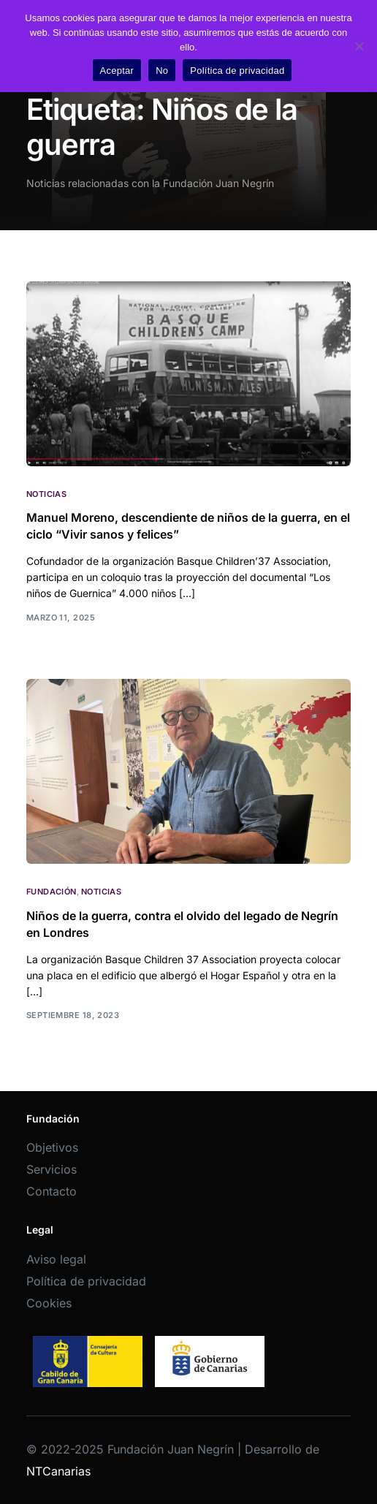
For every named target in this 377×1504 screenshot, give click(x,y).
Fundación (51, 892)
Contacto (51, 1191)
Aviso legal (56, 1259)
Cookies (49, 1303)
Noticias (46, 494)
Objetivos (52, 1147)
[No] (358, 46)
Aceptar (117, 70)
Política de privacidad (86, 1281)
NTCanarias (58, 1471)
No (162, 70)
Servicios (51, 1169)
